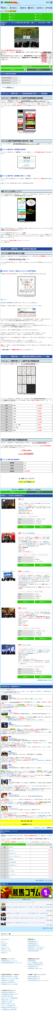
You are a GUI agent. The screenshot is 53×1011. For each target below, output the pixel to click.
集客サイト (43, 235)
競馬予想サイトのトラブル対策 (9, 984)
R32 (9, 877)
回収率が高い (8, 771)
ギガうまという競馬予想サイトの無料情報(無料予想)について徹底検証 (24, 93)
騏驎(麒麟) (11, 859)
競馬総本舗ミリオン (13, 865)
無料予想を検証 (31, 546)
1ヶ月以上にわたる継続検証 (23, 802)
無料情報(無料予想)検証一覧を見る (44, 680)
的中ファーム (11, 850)
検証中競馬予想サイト (34, 945)
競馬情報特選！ (32, 960)
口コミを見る (38, 14)
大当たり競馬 (11, 871)
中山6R (15, 786)
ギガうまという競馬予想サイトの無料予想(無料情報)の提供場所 (22, 98)
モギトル (24, 608)
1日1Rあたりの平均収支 (14, 844)
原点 (10, 781)
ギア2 (8, 786)
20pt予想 (14, 702)
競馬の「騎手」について (8, 999)
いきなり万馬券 (9, 757)
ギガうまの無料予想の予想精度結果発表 (14, 440)
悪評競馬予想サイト (34, 943)
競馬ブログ (4, 952)
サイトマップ (5, 947)
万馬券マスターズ (12, 853)
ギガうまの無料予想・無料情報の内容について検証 (16, 176)
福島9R (38, 702)
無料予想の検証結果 (34, 950)
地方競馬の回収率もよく (25, 713)
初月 (2, 746)
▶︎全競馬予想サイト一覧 (26, 824)
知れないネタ (5, 761)
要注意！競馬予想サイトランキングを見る (44, 880)
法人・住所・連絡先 (36, 503)
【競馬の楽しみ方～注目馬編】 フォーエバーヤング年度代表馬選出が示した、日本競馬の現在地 (27, 913)
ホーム (3, 941)
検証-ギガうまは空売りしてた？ (11, 191)
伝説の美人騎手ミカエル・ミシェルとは (38, 980)
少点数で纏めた (9, 302)
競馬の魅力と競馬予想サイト (9, 992)
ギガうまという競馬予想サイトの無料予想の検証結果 (18, 249)
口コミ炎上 (47, 503)
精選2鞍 (7, 799)
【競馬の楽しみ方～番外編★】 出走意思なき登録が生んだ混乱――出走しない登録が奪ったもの (27, 918)
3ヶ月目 (19, 746)
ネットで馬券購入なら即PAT (36, 962)
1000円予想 (23, 706)
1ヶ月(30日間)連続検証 (28, 653)
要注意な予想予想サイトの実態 (9, 976)
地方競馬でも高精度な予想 (13, 719)
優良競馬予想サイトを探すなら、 (40, 827)
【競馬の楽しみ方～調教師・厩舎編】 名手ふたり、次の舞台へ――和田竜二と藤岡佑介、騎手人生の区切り (28, 908)
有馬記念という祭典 (7, 1001)
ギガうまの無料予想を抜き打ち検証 (13, 253)
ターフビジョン (12, 808)
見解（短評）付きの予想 (37, 788)
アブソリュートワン (15, 742)
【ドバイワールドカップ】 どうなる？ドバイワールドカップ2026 (20, 902)
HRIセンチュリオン (13, 794)
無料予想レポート (39, 19)
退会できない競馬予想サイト (9, 982)
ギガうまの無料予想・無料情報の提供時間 (14, 149)
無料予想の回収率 (36, 796)
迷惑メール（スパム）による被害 (10, 978)
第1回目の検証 (22, 584)
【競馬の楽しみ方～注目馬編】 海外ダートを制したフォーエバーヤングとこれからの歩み (25, 922)
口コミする (38, 17)
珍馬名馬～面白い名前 (7, 996)
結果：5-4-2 (3, 299)
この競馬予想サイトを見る (36, 66)
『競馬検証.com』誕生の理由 (9, 1009)
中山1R (21, 799)
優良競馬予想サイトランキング (9, 960)
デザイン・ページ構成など (37, 650)
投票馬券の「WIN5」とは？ (35, 968)
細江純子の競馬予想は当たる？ (9, 1007)
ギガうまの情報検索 (5, 234)
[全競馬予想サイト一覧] (47, 2)
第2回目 (21, 587)
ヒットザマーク (26, 571)
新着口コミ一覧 (6, 948)
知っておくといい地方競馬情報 (9, 997)
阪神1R (32, 771)
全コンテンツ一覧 (6, 950)
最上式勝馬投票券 (12, 862)
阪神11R (14, 717)
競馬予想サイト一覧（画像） (36, 948)
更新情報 (4, 945)
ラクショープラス (26, 644)
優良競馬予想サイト (34, 941)
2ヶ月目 (11, 746)
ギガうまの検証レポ (26, 482)
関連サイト (12, 17)
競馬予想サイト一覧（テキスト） (37, 947)
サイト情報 (12, 14)
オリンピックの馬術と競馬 (8, 1005)
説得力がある (35, 759)
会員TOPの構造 (43, 612)
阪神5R (18, 729)
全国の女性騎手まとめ (34, 976)
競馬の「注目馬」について (8, 1003)
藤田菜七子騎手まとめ (34, 978)
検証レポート (12, 19)
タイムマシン (12, 738)
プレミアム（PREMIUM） (28, 533)
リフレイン (11, 712)
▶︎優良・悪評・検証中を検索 (26, 821)
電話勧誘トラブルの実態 (8, 980)
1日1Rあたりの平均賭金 (39, 844)
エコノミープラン (13, 812)
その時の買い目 (8, 707)
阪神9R (17, 757)
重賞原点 (18, 788)
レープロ (11, 766)
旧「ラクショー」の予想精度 (35, 652)
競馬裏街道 (11, 724)
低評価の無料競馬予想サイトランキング (12, 962)
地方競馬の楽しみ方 (34, 966)
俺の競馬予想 (12, 753)
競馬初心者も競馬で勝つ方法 (36, 964)
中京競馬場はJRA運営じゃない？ (10, 994)
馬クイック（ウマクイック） (14, 856)
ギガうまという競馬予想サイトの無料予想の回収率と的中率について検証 (25, 356)
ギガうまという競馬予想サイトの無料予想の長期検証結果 (20, 361)
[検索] (49, 2)
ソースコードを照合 (29, 613)
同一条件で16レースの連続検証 (42, 618)
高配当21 (11, 697)
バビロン (10, 868)
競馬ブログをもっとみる (48, 928)
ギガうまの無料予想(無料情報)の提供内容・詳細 (17, 141)
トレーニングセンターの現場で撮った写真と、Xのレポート (14, 775)
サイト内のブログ (40, 760)
